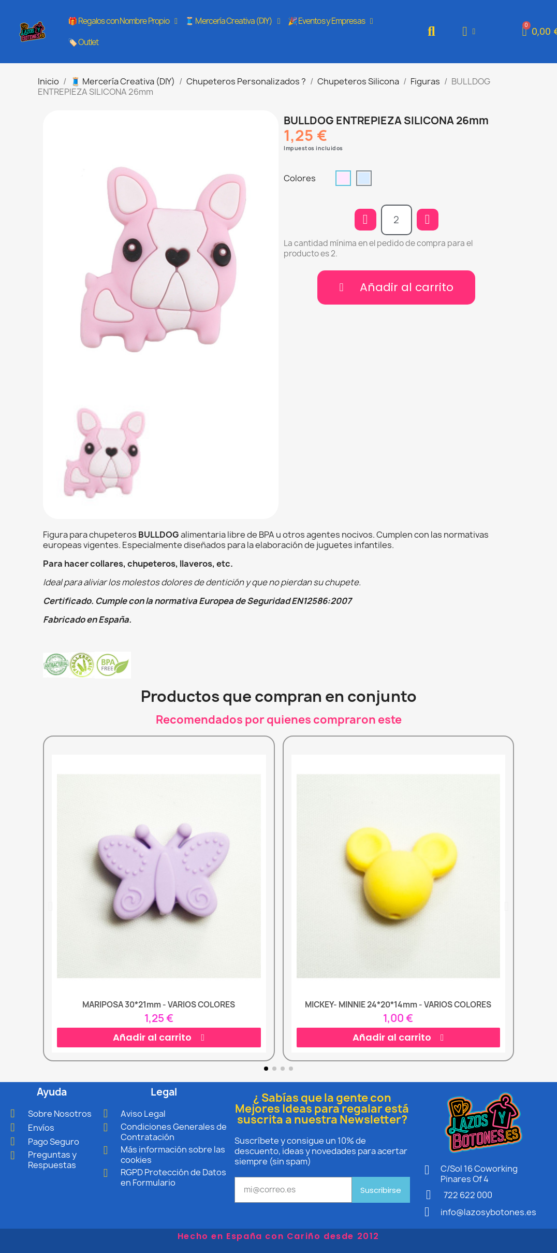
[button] (431, 31)
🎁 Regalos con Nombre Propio (123, 21)
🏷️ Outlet (83, 42)
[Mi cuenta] (469, 31)
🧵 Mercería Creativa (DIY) (232, 21)
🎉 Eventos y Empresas (330, 21)
